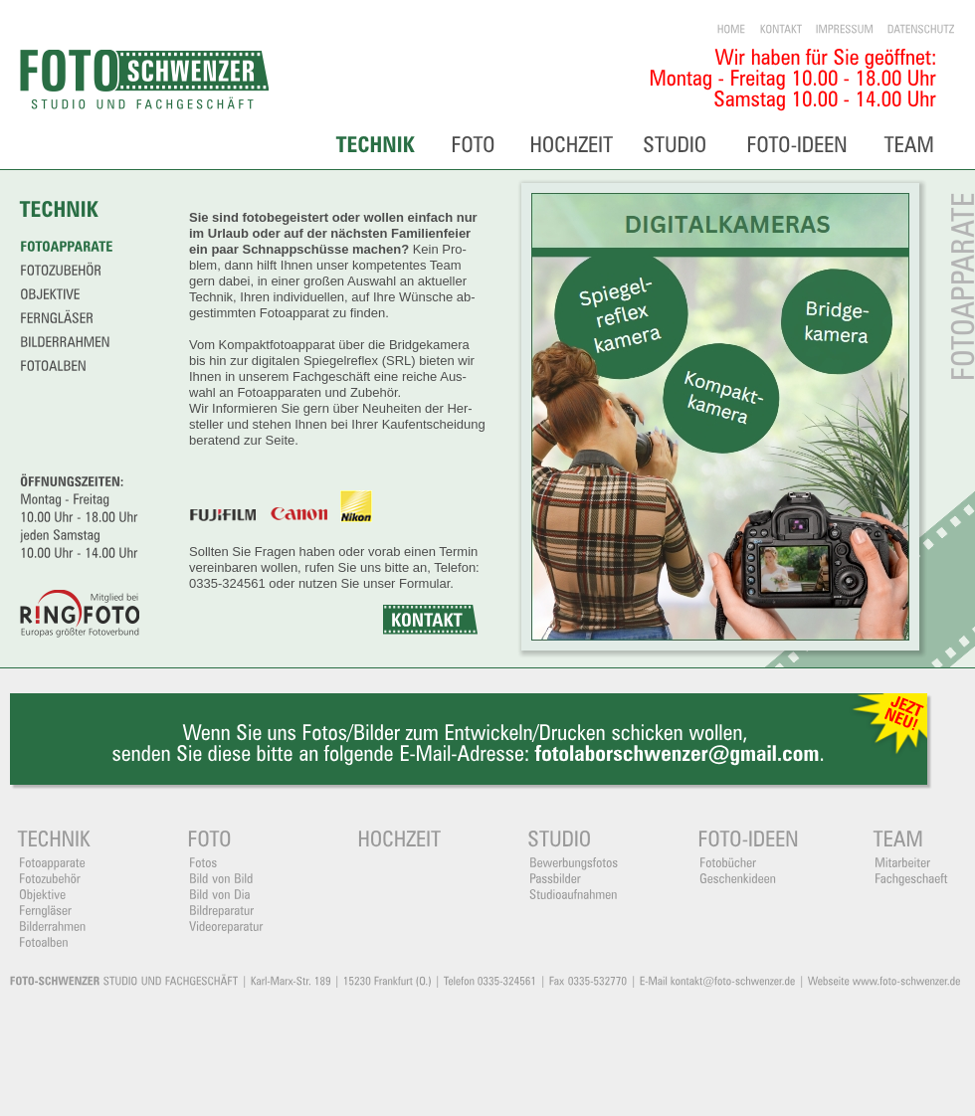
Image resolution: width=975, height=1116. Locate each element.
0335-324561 (227, 583)
